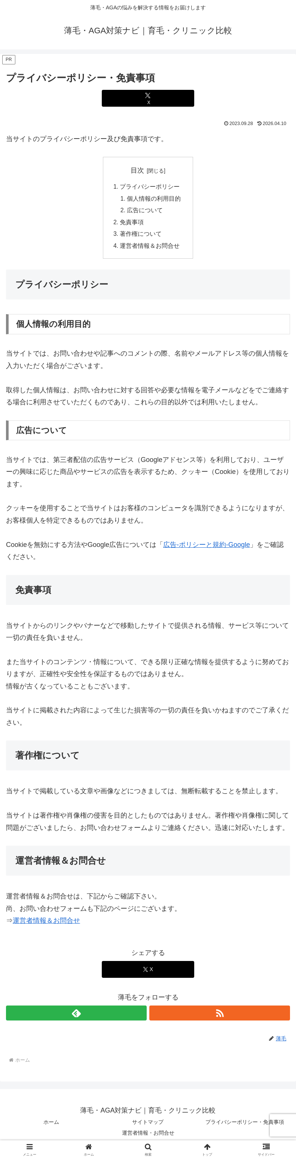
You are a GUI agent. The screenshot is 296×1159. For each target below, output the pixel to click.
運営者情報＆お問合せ (150, 247)
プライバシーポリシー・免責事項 (244, 1124)
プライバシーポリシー (150, 187)
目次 (137, 170)
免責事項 (132, 223)
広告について (145, 211)
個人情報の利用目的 (154, 199)
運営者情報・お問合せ (148, 1135)
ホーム (51, 1124)
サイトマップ (148, 1124)
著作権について (141, 235)
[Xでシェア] (148, 98)
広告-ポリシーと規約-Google (206, 547)
